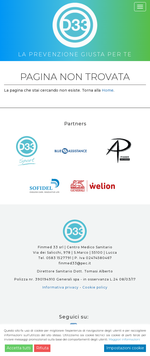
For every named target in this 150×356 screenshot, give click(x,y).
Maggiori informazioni (124, 339)
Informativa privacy (60, 287)
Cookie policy (95, 287)
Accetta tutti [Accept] (19, 348)
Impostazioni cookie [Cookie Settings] (125, 348)
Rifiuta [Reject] (42, 348)
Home (108, 90)
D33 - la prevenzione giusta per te (75, 231)
